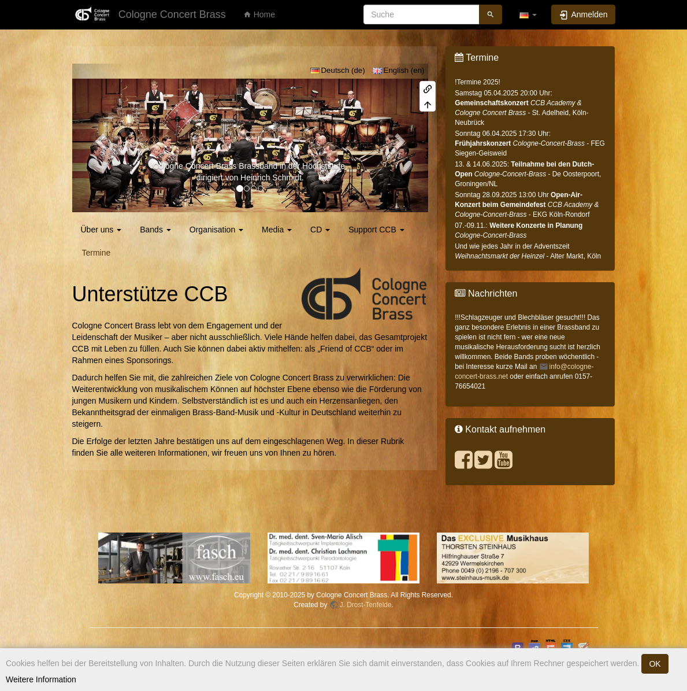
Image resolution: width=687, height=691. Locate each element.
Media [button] (277, 229)
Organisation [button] (216, 229)
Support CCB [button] (376, 229)
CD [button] (320, 229)
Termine (96, 252)
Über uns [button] (101, 229)
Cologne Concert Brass (195, 166)
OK (654, 663)
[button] (528, 14)
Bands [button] (155, 229)
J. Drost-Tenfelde (366, 605)
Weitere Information (41, 679)
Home (259, 14)
